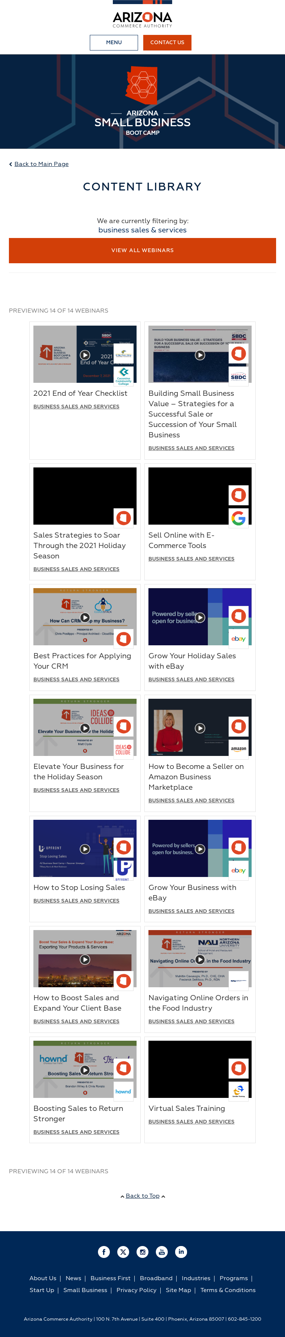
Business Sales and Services (76, 405)
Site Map (178, 1288)
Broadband (156, 1276)
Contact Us (167, 42)
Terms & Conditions (228, 1288)
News (73, 1276)
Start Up (42, 1288)
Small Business (85, 1288)
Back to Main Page (39, 164)
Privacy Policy (137, 1288)
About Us (42, 1276)
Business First (111, 1276)
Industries (196, 1276)
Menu (114, 42)
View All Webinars (142, 250)
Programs (234, 1276)
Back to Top (143, 1194)
